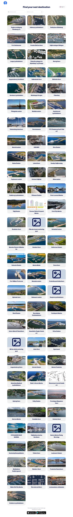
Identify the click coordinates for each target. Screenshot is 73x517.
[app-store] (31, 512)
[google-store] (41, 512)
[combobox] (62, 7)
